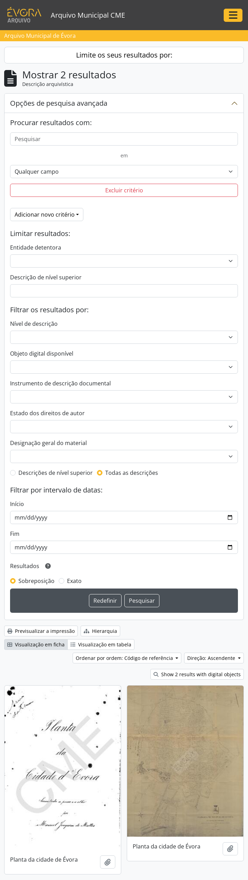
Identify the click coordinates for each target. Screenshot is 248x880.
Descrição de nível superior (46, 277)
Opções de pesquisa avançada (58, 103)
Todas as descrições (131, 473)
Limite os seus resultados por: (124, 55)
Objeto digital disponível (41, 353)
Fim (14, 534)
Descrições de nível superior (55, 473)
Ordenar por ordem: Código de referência (125, 658)
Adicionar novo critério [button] (45, 214)
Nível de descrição (34, 324)
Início (17, 504)
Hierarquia (100, 631)
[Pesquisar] (124, 139)
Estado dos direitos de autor (47, 413)
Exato (74, 581)
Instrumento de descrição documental (60, 383)
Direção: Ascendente (212, 658)
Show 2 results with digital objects (197, 674)
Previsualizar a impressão (41, 631)
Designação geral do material (48, 443)
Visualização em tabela (101, 644)
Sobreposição (36, 581)
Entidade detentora (35, 247)
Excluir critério (124, 190)
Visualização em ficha (36, 644)
